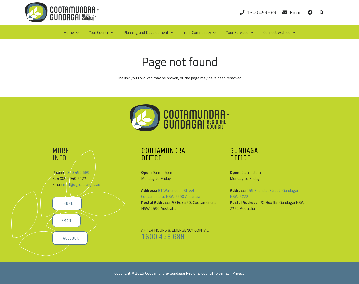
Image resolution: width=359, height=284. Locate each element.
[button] (321, 12)
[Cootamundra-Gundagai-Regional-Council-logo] (62, 12)
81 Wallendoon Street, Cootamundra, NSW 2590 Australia (170, 193)
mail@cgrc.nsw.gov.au (81, 184)
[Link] (310, 12)
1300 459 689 (77, 172)
